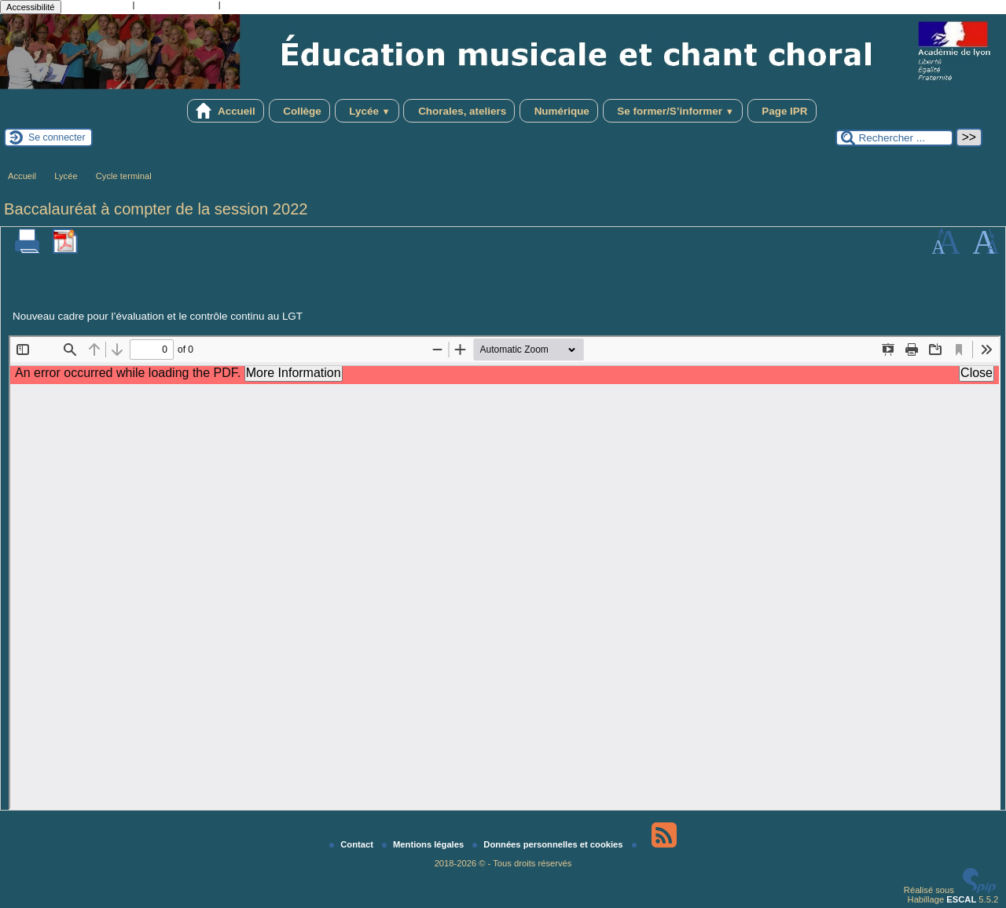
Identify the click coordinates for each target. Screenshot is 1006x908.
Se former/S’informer (672, 111)
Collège (299, 111)
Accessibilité (30, 7)
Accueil (225, 111)
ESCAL (961, 899)
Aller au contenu (97, 6)
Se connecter (57, 137)
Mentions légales (424, 844)
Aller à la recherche (176, 6)
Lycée (367, 111)
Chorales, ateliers (459, 111)
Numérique (558, 111)
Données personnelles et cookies (548, 844)
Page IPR (782, 111)
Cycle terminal (124, 176)
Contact (352, 844)
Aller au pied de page (266, 6)
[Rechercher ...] (894, 138)
